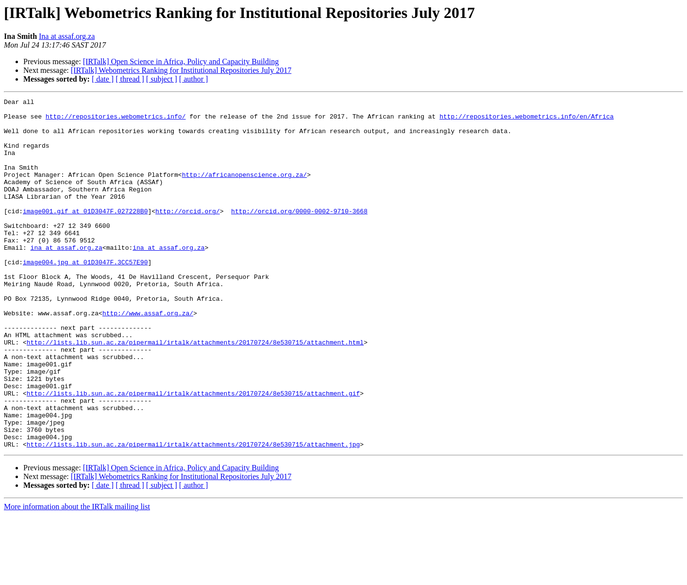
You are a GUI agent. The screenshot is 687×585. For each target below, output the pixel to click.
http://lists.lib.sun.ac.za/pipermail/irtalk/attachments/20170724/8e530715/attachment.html (195, 391)
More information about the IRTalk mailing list (77, 576)
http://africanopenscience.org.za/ (244, 190)
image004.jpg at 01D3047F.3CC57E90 (85, 295)
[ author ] (193, 79)
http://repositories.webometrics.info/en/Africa (526, 120)
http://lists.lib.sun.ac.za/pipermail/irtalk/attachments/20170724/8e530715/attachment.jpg (193, 514)
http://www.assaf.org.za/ (147, 356)
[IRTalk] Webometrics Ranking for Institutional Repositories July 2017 (181, 70)
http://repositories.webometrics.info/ (116, 120)
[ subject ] (161, 79)
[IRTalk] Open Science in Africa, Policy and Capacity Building (181, 61)
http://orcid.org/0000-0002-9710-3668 (299, 234)
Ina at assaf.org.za (67, 36)
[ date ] (103, 79)
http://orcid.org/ (187, 234)
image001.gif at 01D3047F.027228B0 (85, 234)
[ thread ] (130, 79)
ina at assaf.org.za (66, 278)
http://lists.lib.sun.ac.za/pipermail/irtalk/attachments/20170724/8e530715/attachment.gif (193, 452)
